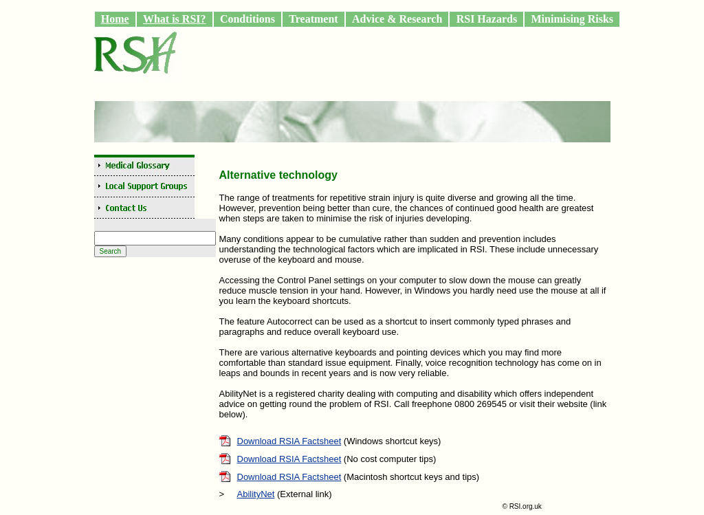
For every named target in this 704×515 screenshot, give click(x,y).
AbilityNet (256, 494)
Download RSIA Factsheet (289, 441)
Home (115, 19)
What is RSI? (174, 19)
